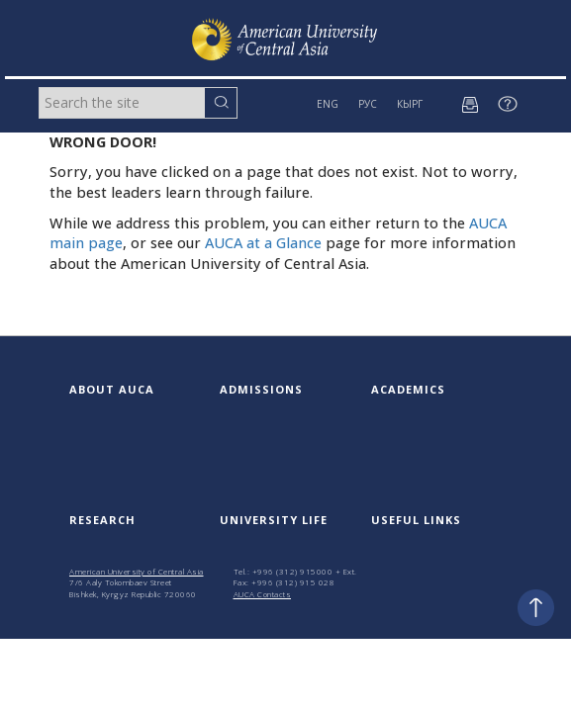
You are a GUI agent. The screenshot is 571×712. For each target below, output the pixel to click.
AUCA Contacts (263, 593)
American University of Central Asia (136, 571)
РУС (367, 104)
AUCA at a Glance (263, 242)
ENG (327, 104)
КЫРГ (410, 104)
